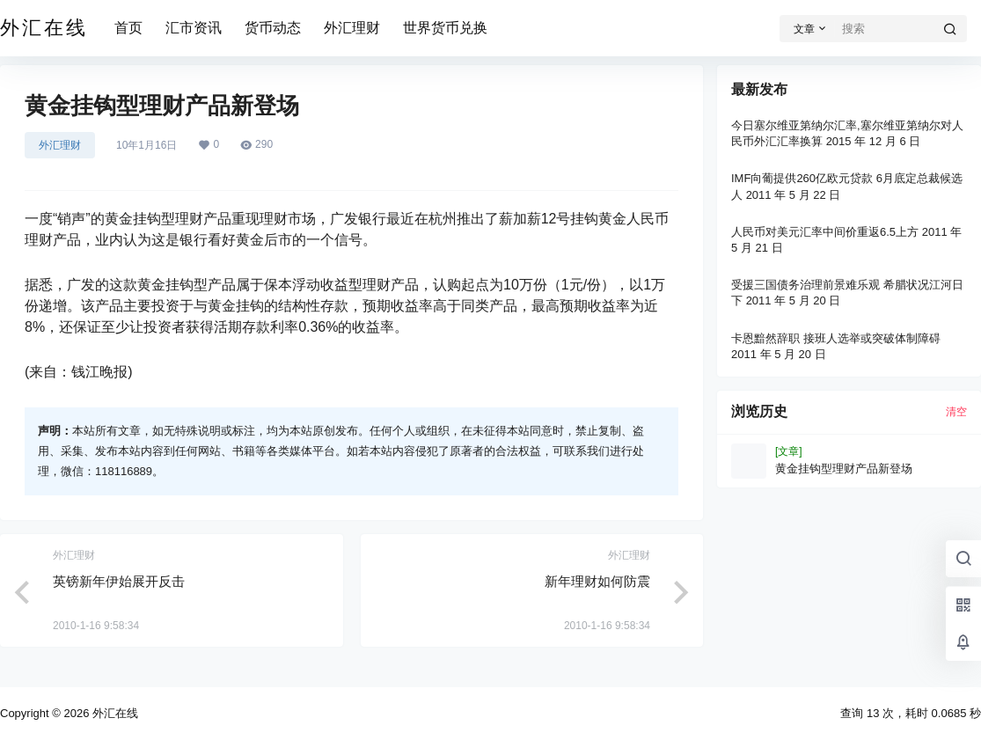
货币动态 (273, 27)
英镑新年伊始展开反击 (119, 581)
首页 (128, 27)
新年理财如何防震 (597, 581)
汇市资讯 (193, 27)
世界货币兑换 (445, 27)
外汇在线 (113, 713)
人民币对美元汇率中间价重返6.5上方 (825, 231)
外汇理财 (352, 27)
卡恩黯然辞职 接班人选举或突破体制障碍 (836, 338)
